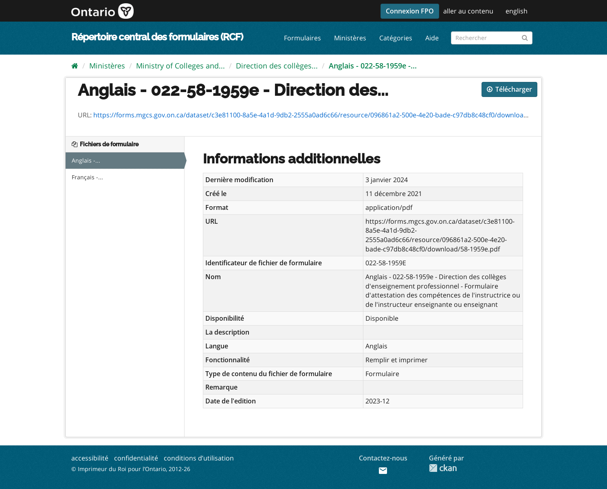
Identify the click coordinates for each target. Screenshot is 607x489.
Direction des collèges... (277, 65)
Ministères (350, 37)
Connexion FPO (410, 11)
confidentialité (136, 458)
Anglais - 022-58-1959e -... (373, 65)
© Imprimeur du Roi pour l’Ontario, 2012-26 (130, 469)
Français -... (87, 177)
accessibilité (89, 458)
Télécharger (509, 89)
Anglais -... (86, 160)
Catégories (395, 37)
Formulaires (302, 37)
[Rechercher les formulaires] (491, 37)
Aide (432, 37)
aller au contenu (468, 11)
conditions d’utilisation (199, 458)
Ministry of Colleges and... (180, 65)
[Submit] (524, 36)
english (517, 11)
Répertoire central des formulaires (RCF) (157, 37)
